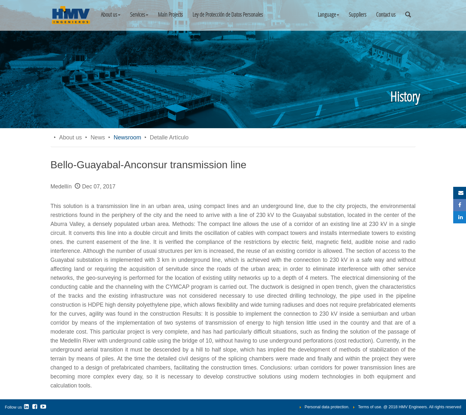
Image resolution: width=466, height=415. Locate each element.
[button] (328, 14)
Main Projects (170, 14)
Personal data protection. (327, 407)
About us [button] (110, 14)
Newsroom (127, 137)
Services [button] (139, 14)
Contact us (386, 14)
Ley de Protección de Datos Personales (227, 14)
